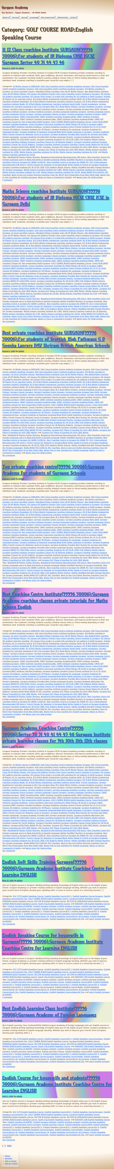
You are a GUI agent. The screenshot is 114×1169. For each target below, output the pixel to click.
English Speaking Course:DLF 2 (28, 911)
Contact (73, 17)
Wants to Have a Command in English (55, 177)
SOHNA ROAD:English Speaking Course (19, 904)
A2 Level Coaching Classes (23, 91)
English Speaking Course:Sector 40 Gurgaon (69, 916)
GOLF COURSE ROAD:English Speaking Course (71, 122)
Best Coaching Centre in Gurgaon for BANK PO (67, 162)
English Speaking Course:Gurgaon (88, 896)
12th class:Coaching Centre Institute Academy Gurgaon (59, 89)
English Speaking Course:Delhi (78, 909)
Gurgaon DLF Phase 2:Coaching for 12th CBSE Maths (75, 147)
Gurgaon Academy (15, 7)
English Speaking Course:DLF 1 (58, 896)
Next (9, 1146)
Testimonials (62, 17)
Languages (34, 17)
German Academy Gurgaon (91, 107)
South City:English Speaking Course (54, 904)
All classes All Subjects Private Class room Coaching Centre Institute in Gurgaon (63, 94)
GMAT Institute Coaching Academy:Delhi (58, 117)
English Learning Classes (53, 909)
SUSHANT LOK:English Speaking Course (92, 904)
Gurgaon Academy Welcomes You (89, 137)
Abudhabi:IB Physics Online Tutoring (23, 157)
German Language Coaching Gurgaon (84, 114)
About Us (6, 17)
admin (21, 68)
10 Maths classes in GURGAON (26, 86)
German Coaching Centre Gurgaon (49, 109)
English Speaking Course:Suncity (34, 919)
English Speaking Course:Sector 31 (34, 916)
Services (15, 17)
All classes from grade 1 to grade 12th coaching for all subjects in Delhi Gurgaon (66, 97)
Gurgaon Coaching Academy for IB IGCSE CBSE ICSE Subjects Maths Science (71, 139)
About (7, 1156)
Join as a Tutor (11, 1163)
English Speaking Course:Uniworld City (67, 919)
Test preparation (48, 17)
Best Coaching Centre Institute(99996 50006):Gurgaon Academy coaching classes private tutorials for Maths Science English (55, 600)
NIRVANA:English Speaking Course (17, 901)
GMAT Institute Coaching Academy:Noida (75, 119)
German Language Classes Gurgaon (50, 114)
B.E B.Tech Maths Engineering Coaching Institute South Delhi (53, 104)
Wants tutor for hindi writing (89, 177)
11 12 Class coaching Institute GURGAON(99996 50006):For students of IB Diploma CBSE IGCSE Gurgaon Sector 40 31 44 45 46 (48, 56)
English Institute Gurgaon (68, 906)
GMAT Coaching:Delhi (29, 117)
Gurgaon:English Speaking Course (84, 899)
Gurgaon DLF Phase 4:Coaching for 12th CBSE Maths (61, 150)
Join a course (10, 1161)
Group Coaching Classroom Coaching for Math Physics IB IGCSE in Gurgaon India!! (65, 124)
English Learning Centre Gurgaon (26, 909)
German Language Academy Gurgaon (69, 112)
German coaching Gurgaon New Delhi (82, 109)
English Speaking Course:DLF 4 (85, 911)
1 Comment (7, 180)
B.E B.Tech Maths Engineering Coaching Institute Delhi (57, 99)
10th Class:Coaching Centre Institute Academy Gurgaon (65, 86)
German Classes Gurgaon (21, 109)
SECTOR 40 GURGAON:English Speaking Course (87, 901)
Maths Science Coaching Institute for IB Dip (39, 152)
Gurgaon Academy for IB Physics (36, 129)
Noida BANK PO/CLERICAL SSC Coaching (42, 448)
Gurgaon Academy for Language (66, 129)
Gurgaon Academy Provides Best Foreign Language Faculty (46, 137)
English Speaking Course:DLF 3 (57, 911)
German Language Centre (98, 112)
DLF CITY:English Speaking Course (28, 896)
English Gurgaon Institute (44, 906)
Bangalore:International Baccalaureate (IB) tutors (63, 157)
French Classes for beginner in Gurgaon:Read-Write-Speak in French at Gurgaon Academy (67, 165)
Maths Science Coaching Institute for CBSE (43, 170)
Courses (24, 17)
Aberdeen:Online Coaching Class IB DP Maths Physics (60, 91)
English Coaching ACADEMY (19, 906)
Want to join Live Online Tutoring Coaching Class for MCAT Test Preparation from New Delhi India (55, 175)
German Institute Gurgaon (40, 112)
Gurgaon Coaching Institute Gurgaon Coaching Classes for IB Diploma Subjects (37, 142)
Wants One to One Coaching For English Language (66, 450)
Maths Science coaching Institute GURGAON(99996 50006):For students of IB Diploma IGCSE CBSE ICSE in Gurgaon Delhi (55, 197)
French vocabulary (89, 104)
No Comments (8, 321)
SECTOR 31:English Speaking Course (50, 901)
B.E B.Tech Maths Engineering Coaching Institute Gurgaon (55, 101)
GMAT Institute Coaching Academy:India (38, 119)
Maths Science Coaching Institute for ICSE (78, 152)
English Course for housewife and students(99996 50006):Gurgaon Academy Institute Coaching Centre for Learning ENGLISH (57, 1084)
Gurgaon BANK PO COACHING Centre (19, 139)
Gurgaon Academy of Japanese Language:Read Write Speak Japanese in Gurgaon (56, 132)
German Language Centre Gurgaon (18, 114)
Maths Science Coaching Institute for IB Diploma (84, 170)
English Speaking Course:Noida (69, 914)
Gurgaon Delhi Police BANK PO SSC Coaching (31, 147)
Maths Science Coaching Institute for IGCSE (60, 172)
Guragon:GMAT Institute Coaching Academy (22, 127)
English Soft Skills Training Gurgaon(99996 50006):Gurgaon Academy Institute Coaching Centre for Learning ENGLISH (57, 868)
